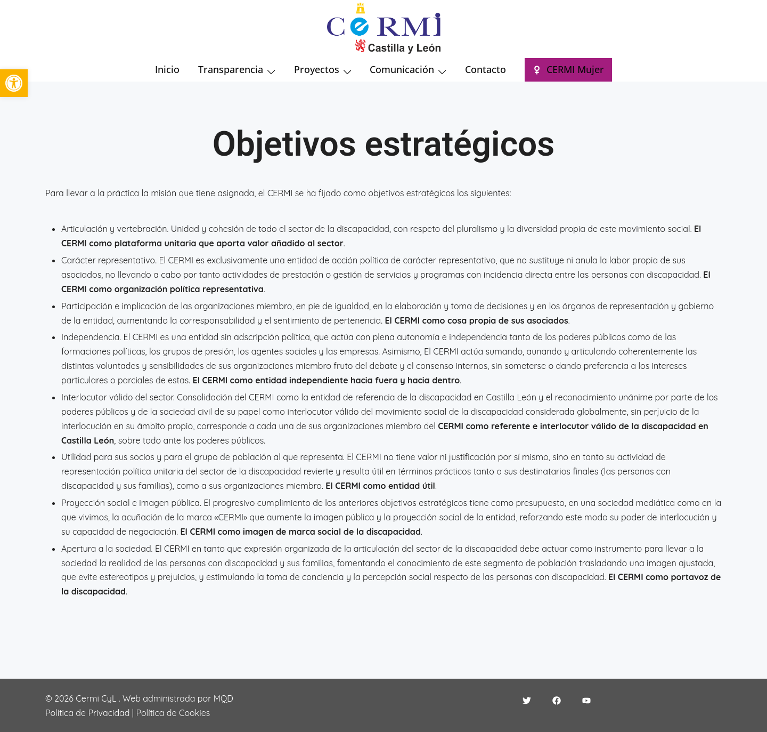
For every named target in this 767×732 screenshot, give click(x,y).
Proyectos (316, 69)
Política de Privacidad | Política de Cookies (127, 712)
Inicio (167, 69)
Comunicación (402, 69)
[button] (14, 83)
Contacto (485, 69)
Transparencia (230, 69)
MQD (223, 698)
